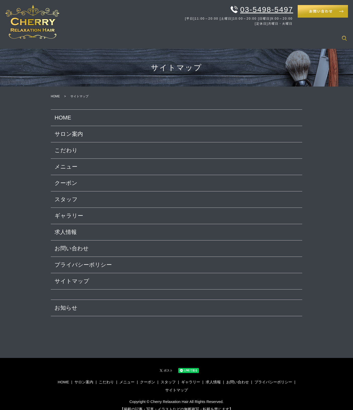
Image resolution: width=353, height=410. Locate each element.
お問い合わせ (72, 242)
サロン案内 (187, 35)
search (344, 35)
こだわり (212, 35)
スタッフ (280, 35)
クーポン (257, 35)
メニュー (234, 35)
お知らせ (66, 301)
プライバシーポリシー (83, 258)
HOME (165, 35)
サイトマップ (72, 274)
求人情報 (329, 35)
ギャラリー (304, 35)
